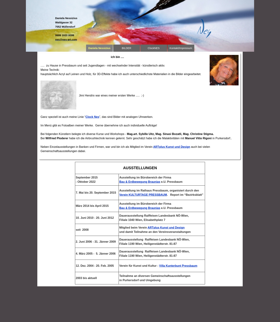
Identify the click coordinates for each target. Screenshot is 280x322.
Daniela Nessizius (99, 48)
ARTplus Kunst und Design (171, 146)
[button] (66, 39)
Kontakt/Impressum (180, 48)
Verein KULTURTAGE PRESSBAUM (143, 194)
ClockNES (154, 48)
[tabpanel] (76, 29)
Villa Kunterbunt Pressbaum (178, 265)
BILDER (126, 48)
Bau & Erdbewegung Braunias (139, 181)
